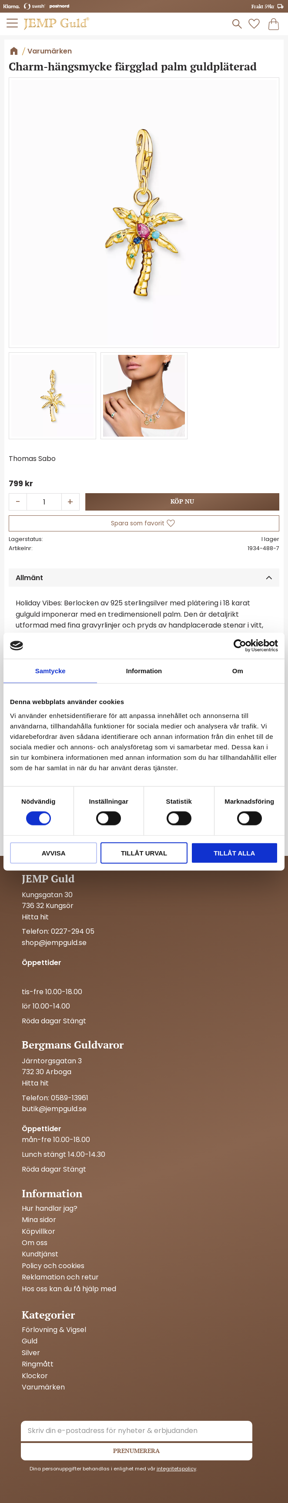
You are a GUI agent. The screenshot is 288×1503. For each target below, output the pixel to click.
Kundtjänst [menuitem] (40, 1254)
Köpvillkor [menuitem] (38, 1232)
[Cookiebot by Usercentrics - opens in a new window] (240, 645)
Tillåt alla (234, 852)
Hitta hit (35, 1083)
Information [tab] (144, 671)
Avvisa (54, 852)
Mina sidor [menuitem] (39, 1220)
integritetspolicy (176, 1468)
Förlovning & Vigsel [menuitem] (54, 1330)
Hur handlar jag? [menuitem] (49, 1208)
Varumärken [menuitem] (43, 1387)
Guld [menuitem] (29, 1341)
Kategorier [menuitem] (48, 1314)
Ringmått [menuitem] (38, 1364)
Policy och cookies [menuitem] (53, 1266)
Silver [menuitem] (31, 1353)
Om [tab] (237, 671)
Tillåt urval (144, 852)
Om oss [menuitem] (34, 1243)
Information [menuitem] (52, 1193)
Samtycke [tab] (50, 671)
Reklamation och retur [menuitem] (60, 1277)
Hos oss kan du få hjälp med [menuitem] (69, 1289)
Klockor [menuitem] (35, 1376)
